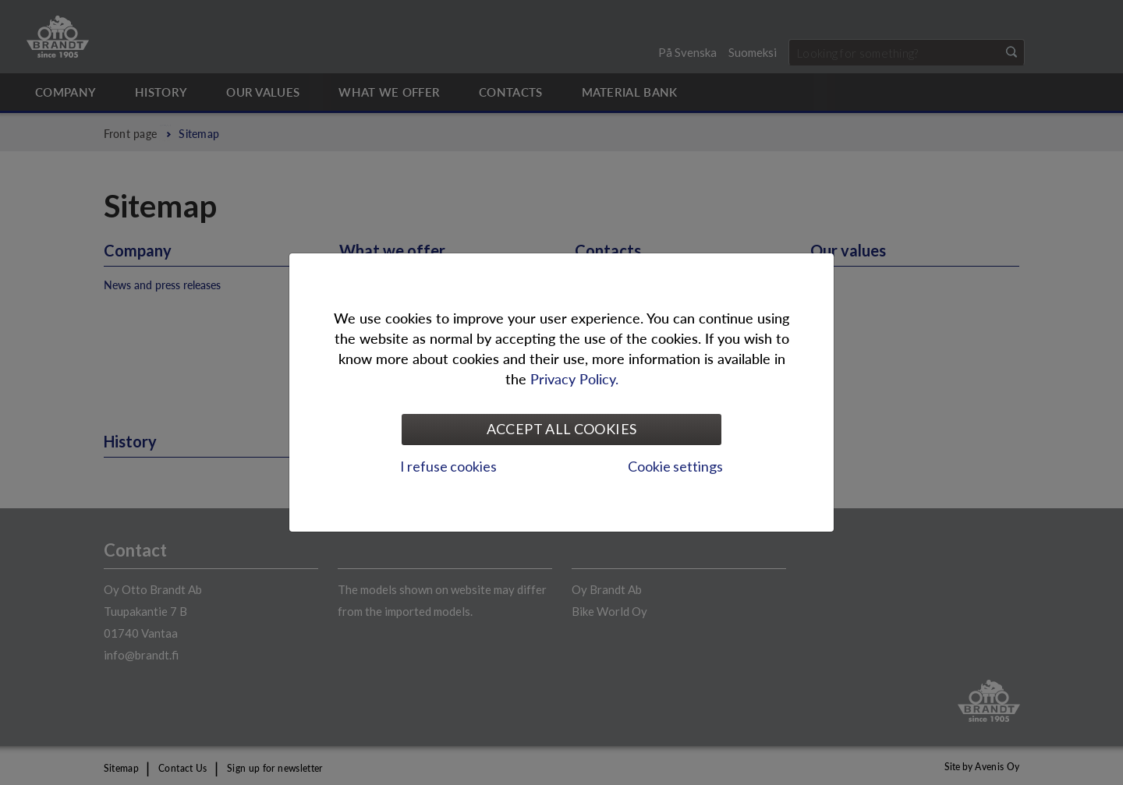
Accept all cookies (561, 428)
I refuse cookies (448, 466)
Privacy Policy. (574, 378)
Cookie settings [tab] (675, 466)
